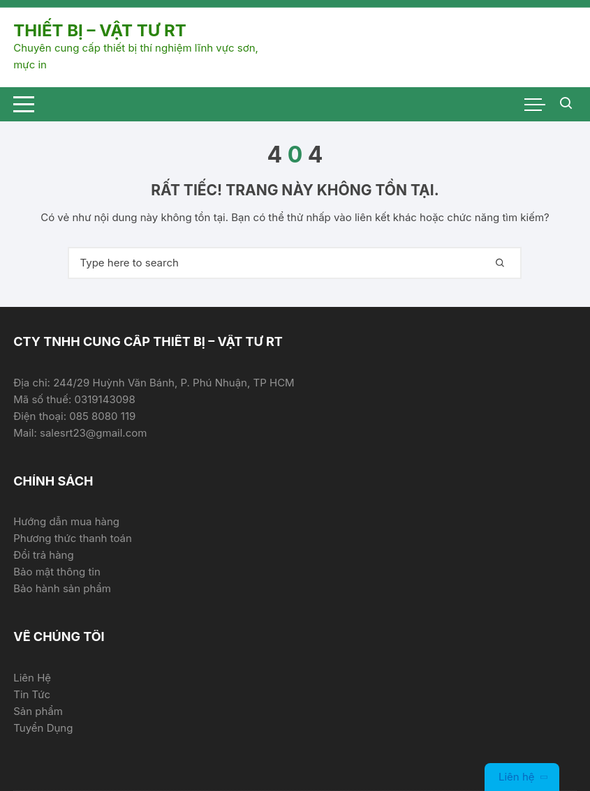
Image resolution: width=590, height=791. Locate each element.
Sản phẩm (38, 711)
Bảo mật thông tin (57, 571)
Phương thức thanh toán (72, 538)
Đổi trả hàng (43, 555)
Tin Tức (31, 694)
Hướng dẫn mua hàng (66, 521)
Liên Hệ (32, 677)
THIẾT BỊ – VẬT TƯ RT (99, 30)
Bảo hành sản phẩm (62, 588)
